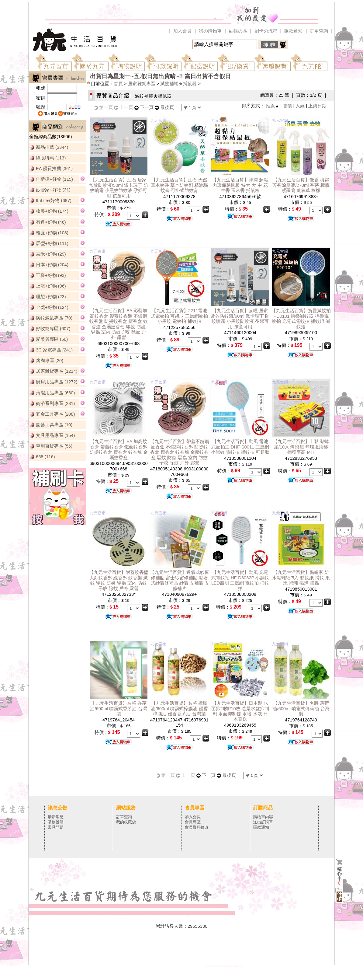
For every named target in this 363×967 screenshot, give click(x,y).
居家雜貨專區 (141, 83)
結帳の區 (238, 31)
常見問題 (56, 827)
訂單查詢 (319, 31)
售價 (287, 105)
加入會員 (182, 31)
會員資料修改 (197, 827)
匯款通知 (293, 31)
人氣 (300, 105)
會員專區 (193, 822)
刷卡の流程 (265, 31)
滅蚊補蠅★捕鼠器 (178, 83)
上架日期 (317, 105)
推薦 (270, 105)
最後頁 (167, 107)
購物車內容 (263, 817)
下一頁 (147, 107)
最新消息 (56, 817)
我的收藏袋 (126, 822)
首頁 (118, 83)
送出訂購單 (263, 822)
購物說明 (56, 822)
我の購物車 (210, 31)
